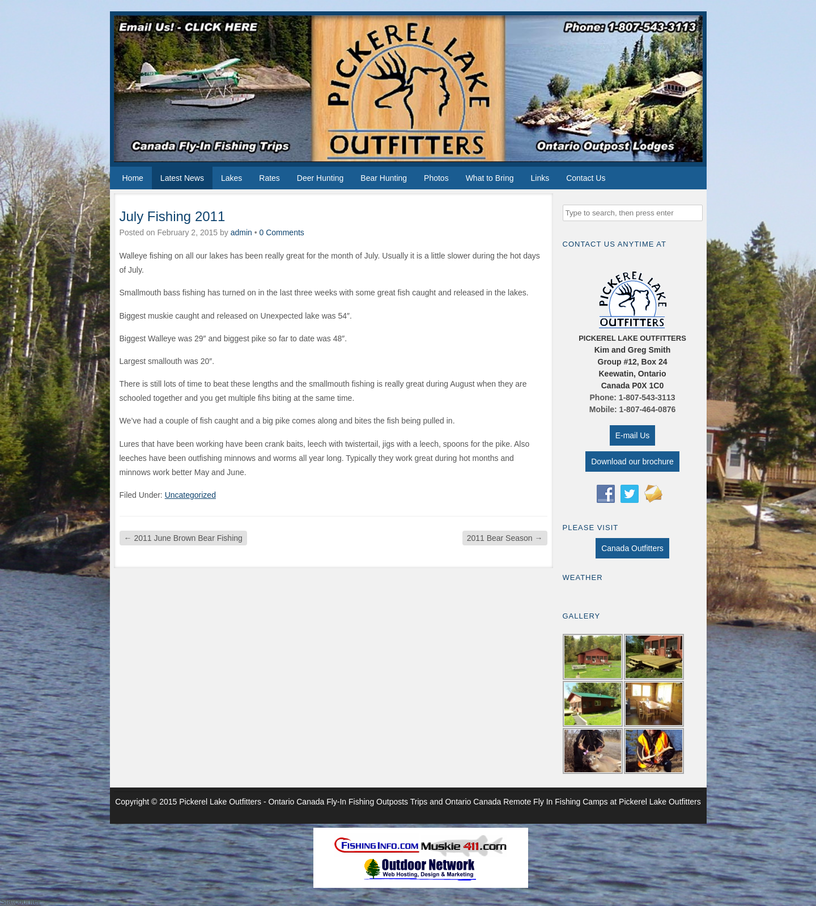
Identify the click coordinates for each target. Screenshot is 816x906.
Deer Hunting (320, 178)
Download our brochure (632, 461)
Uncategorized (190, 494)
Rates (269, 178)
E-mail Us (632, 435)
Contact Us (585, 178)
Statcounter (20, 901)
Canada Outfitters (632, 548)
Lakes (231, 178)
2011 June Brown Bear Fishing (183, 538)
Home (132, 178)
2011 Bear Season (505, 538)
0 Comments (281, 232)
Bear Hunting (383, 178)
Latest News (182, 178)
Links (539, 178)
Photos (436, 178)
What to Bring (490, 178)
